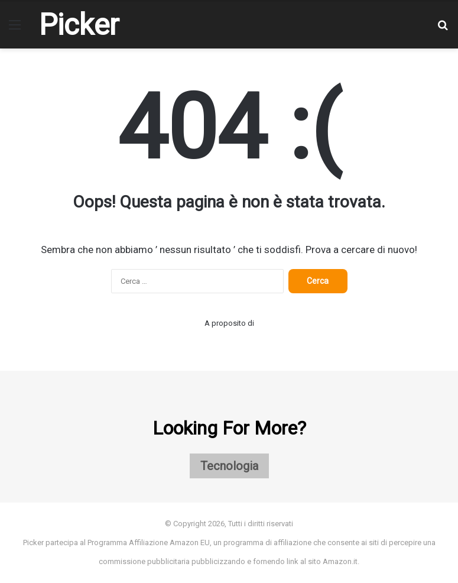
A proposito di (229, 323)
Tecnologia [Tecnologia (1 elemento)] (229, 466)
